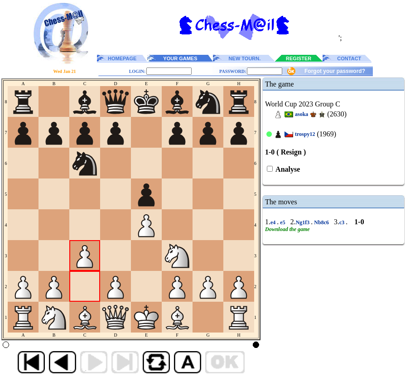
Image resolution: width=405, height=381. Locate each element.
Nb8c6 (321, 222)
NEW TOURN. (245, 58)
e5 (282, 222)
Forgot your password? (334, 71)
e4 (273, 222)
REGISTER (298, 58)
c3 (342, 222)
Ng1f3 (303, 222)
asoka (301, 114)
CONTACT (349, 58)
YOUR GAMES (180, 58)
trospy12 (305, 134)
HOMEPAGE (122, 58)
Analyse (287, 169)
